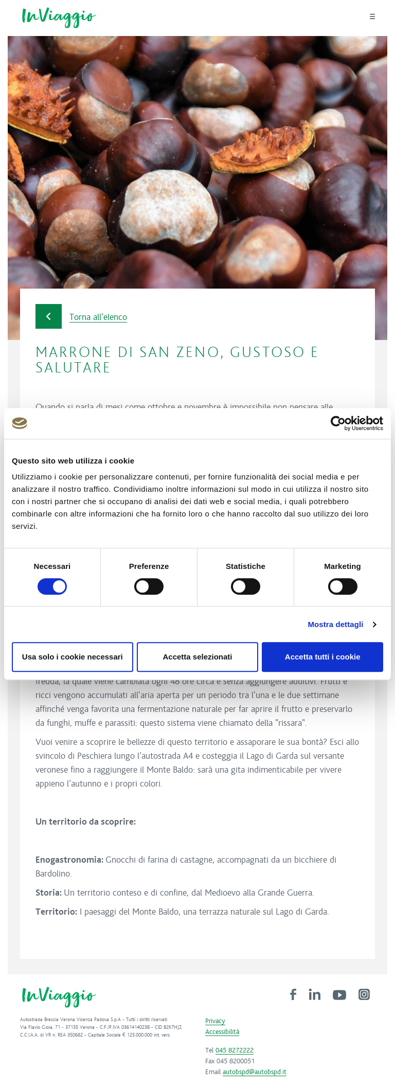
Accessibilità (222, 1032)
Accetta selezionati (197, 656)
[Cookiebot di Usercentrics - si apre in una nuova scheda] (338, 423)
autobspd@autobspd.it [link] (254, 1072)
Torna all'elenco (81, 317)
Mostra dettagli (335, 624)
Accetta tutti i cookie (323, 656)
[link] (293, 993)
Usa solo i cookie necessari (72, 656)
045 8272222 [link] (235, 1050)
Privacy (215, 1021)
